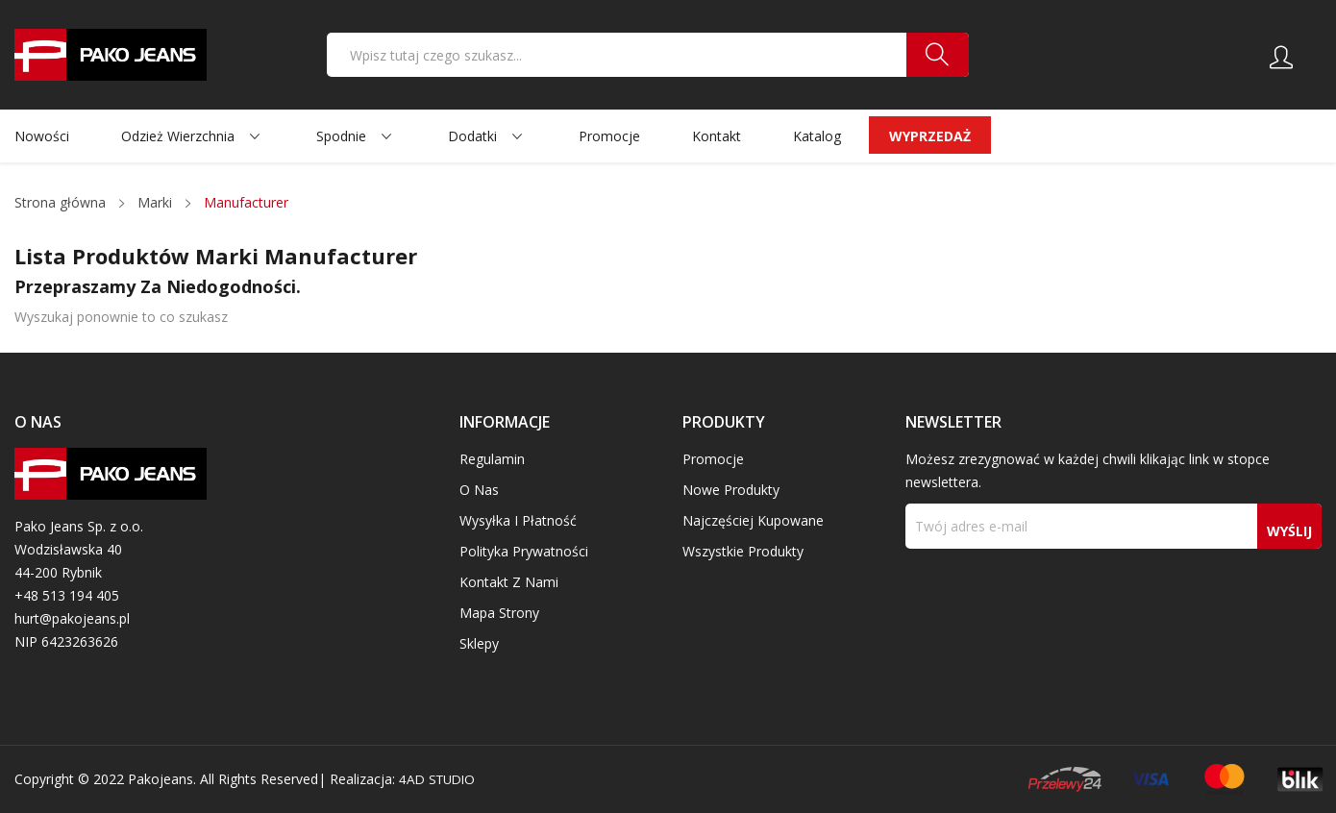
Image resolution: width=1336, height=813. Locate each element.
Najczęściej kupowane (753, 520)
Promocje (713, 459)
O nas (479, 489)
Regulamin (492, 459)
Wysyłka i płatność (518, 520)
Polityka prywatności (523, 551)
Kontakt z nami (508, 582)
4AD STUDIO (440, 779)
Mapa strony (499, 613)
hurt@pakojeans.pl (72, 618)
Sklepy (479, 643)
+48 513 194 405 (66, 595)
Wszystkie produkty (743, 551)
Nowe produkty (730, 489)
